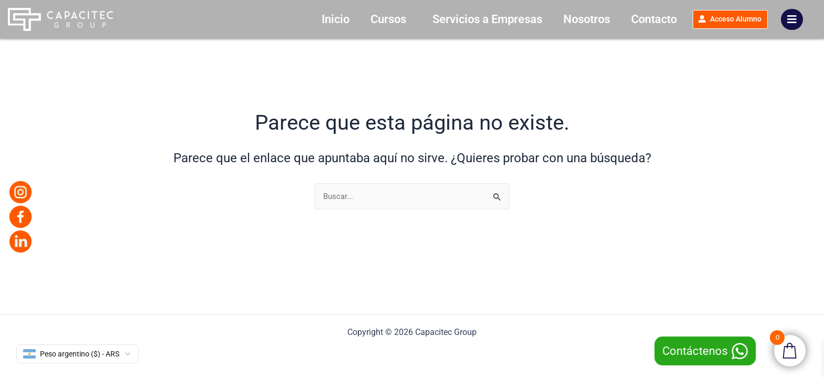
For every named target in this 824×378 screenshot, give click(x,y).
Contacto (625, 19)
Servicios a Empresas (458, 19)
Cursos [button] (362, 19)
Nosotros (557, 19)
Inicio (307, 19)
